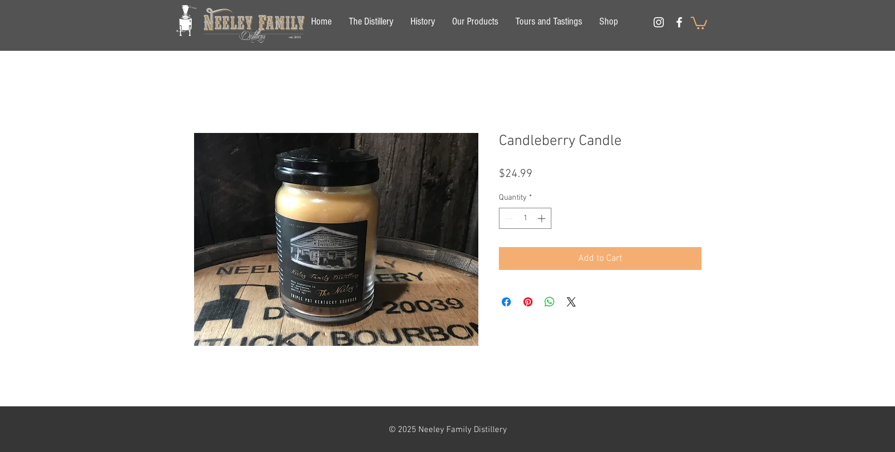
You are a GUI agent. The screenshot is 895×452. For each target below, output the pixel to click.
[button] (699, 22)
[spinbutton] (525, 218)
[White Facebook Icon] (679, 22)
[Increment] (542, 218)
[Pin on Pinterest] (528, 302)
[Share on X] (571, 302)
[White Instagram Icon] (659, 22)
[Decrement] (508, 218)
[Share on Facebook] (506, 302)
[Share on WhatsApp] (550, 302)
